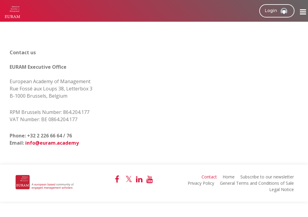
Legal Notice (281, 189)
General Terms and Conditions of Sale (257, 183)
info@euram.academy (52, 143)
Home (229, 177)
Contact (209, 177)
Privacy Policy (201, 183)
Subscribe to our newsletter (267, 177)
